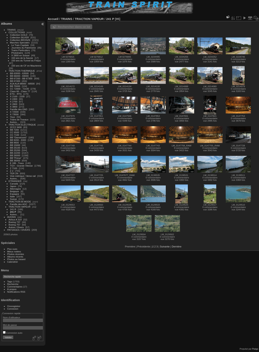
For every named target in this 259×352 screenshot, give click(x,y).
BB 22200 (15, 153)
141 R (13, 209)
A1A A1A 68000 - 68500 (22, 83)
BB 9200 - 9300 (18, 140)
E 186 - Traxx (17, 163)
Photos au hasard (16, 259)
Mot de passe (10, 325)
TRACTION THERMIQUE (22, 70)
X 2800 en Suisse (20, 55)
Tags (9, 281)
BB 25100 (15, 147)
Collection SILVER (19, 37)
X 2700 (13, 101)
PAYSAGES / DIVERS (18, 229)
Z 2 (11, 170)
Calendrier (12, 261)
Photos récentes (15, 254)
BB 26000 (15, 155)
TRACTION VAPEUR (20, 206)
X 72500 (14, 111)
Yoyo (12, 117)
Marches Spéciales (20, 42)
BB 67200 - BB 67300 (21, 78)
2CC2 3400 (16, 127)
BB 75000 (15, 86)
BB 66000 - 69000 (19, 76)
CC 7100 (14, 135)
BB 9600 (14, 142)
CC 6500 (14, 132)
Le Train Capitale (20, 45)
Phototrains (17, 52)
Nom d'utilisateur (11, 317)
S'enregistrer (13, 306)
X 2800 (13, 104)
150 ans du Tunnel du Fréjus (26, 60)
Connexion (12, 308)
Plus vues (12, 249)
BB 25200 (15, 150)
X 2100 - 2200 (17, 96)
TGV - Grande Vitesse (21, 165)
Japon (13, 186)
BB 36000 (15, 160)
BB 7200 (14, 129)
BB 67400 (15, 81)
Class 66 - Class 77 (20, 91)
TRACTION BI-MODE (20, 201)
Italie (12, 196)
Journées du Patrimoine (23, 47)
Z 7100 (13, 168)
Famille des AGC (18, 204)
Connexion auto (12, 332)
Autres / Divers (16, 227)
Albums (6, 23)
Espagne (14, 194)
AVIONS (11, 217)
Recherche (13, 284)
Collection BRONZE (20, 40)
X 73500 (14, 114)
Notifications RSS (16, 291)
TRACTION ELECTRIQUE (22, 124)
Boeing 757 (14, 224)
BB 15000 (15, 145)
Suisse (13, 199)
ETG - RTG (16, 94)
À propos (12, 289)
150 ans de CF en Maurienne (26, 65)
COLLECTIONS (17, 32)
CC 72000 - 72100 (19, 88)
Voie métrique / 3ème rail (23, 176)
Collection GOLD (18, 35)
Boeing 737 (14, 222)
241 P (13, 212)
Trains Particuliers (20, 50)
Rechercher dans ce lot (74, 26)
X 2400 (13, 99)
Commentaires (14, 286)
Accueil (53, 19)
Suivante (165, 246)
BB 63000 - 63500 (19, 73)
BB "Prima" (15, 158)
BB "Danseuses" (18, 137)
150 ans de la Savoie (22, 58)
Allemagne (15, 188)
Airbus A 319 (15, 219)
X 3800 (13, 106)
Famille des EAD (18, 109)
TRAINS (11, 29)
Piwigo (255, 349)
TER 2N (14, 173)
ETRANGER (15, 181)
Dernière (176, 246)
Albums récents (15, 256)
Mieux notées (14, 251)
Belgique (14, 191)
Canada (14, 183)
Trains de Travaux (19, 119)
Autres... (14, 122)
